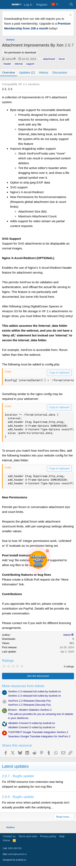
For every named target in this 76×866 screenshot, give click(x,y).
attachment (49, 59)
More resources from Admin (23, 686)
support (30, 63)
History (43, 72)
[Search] (71, 5)
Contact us (9, 836)
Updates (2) (27, 72)
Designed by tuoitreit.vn (14, 860)
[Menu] (5, 5)
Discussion (59, 72)
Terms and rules (27, 836)
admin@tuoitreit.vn (17, 854)
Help (62, 836)
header (7, 63)
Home (6, 840)
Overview (8, 72)
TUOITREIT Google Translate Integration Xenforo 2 (38, 732)
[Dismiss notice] (70, 15)
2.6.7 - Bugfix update (18, 776)
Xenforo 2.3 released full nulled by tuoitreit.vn (34, 691)
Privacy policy (48, 836)
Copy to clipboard (59, 372)
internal (18, 63)
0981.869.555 (14, 848)
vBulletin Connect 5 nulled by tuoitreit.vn (31, 723)
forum (62, 59)
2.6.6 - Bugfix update (18, 797)
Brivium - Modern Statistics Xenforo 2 (30, 709)
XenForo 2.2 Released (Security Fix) (29, 700)
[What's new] (63, 5)
